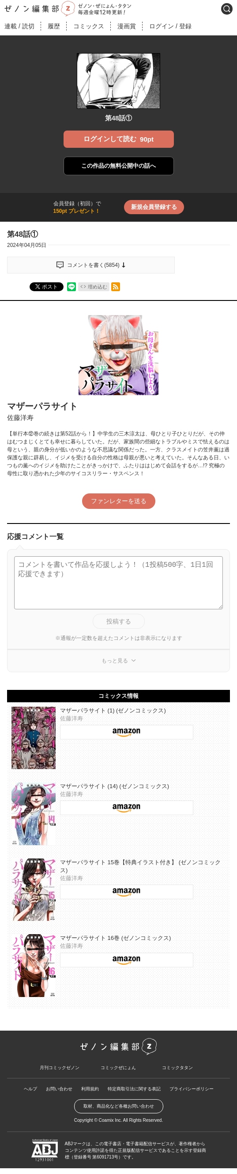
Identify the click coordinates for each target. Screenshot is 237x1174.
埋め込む (97, 286)
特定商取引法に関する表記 (134, 1088)
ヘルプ (30, 1088)
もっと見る (115, 661)
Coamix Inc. (110, 1120)
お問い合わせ (59, 1088)
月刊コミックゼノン (59, 1067)
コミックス (88, 26)
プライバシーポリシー (191, 1088)
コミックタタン (177, 1067)
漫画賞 (126, 26)
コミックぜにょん (118, 1067)
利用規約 (90, 1088)
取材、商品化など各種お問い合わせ (118, 1106)
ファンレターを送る (119, 500)
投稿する (118, 621)
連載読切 (19, 26)
